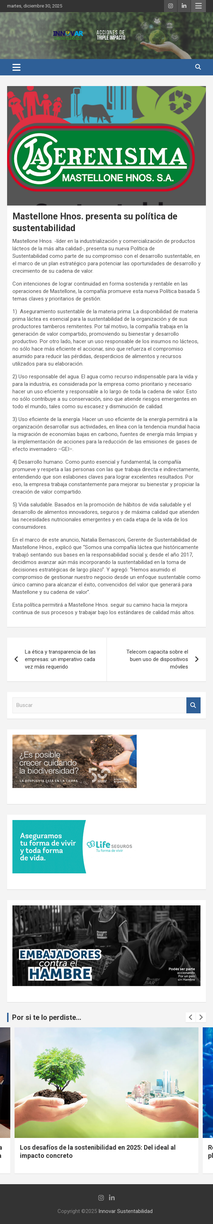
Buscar (193, 705)
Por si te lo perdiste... (46, 1017)
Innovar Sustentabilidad (125, 1211)
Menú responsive (198, 6)
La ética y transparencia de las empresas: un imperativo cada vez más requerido (60, 659)
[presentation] (191, 1017)
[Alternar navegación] (16, 67)
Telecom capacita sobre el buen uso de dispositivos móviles (157, 659)
